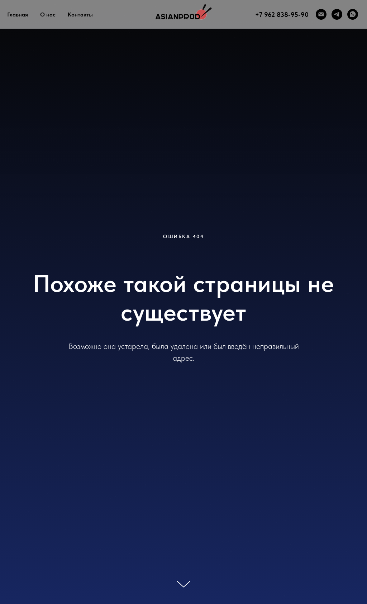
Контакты (80, 14)
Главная (17, 14)
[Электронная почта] (321, 14)
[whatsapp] (352, 14)
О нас (48, 14)
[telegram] (337, 14)
